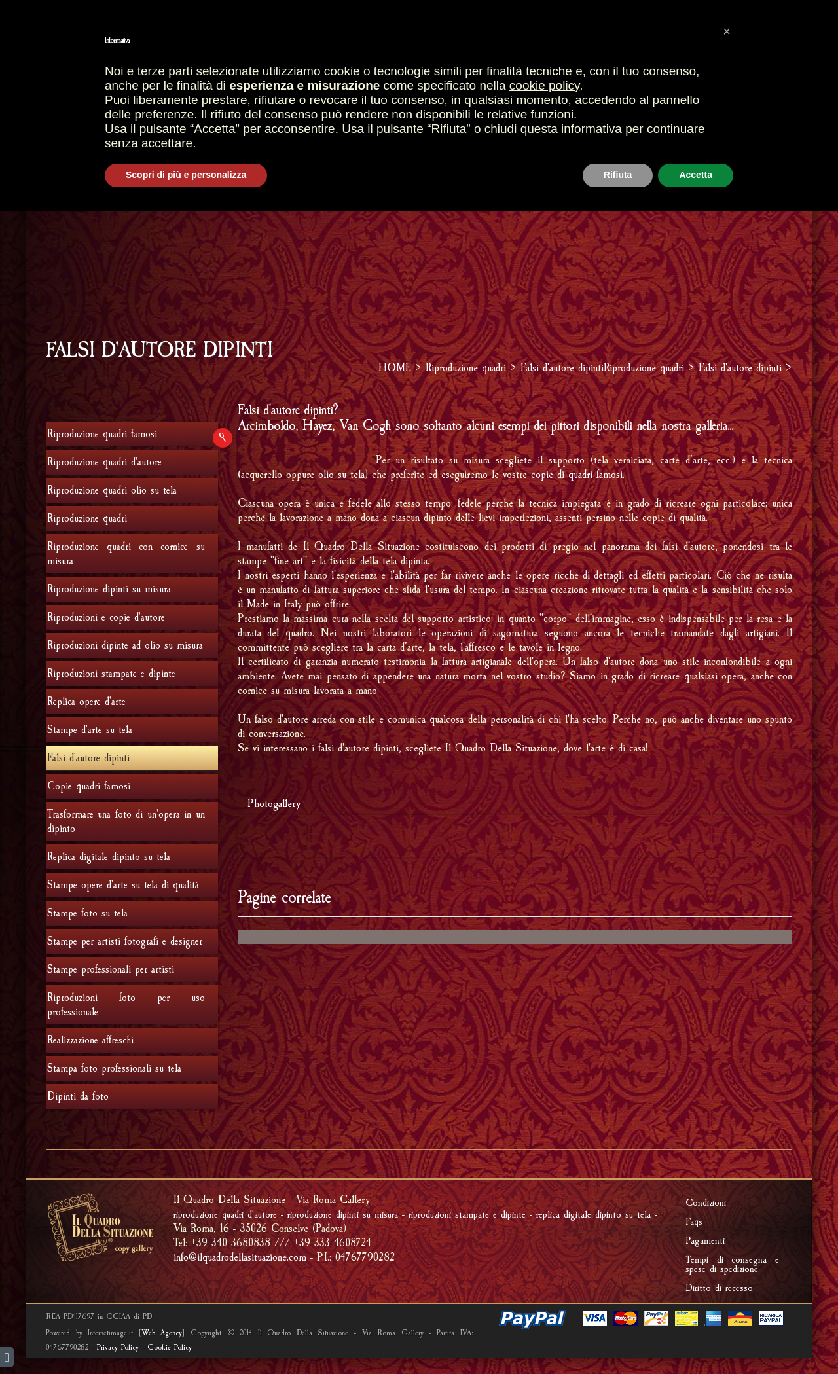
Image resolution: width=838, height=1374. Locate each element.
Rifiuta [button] (618, 1338)
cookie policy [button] (544, 1249)
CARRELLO (391, 37)
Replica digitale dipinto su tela (108, 857)
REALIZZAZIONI (553, 84)
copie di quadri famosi (577, 474)
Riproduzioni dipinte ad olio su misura (125, 645)
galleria (711, 425)
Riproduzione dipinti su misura (109, 589)
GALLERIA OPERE (406, 83)
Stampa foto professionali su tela (114, 1068)
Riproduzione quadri (654, 84)
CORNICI (485, 84)
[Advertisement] (419, 222)
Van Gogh (365, 425)
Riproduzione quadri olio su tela (112, 490)
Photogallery (274, 803)
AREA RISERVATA (729, 37)
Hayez (317, 425)
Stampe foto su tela (87, 913)
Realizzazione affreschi (90, 1040)
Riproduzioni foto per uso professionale (126, 1004)
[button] (726, 1194)
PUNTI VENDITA (315, 84)
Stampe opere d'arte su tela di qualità (123, 885)
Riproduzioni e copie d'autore (106, 617)
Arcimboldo (266, 425)
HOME (251, 84)
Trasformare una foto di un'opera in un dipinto (126, 821)
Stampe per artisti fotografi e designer (124, 941)
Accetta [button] (695, 1338)
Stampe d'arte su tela (89, 730)
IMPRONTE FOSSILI (399, 111)
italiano (70, 11)
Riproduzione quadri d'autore (104, 462)
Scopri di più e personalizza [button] (186, 1338)
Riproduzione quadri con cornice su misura (126, 553)
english (48, 11)
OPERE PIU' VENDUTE (294, 37)
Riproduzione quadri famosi (102, 434)
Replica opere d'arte (86, 702)
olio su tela (341, 474)
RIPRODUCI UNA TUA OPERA (516, 111)
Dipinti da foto (78, 1096)
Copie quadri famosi (88, 786)
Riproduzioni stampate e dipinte (111, 673)
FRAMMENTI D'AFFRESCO (288, 111)
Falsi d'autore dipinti (562, 367)
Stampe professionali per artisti (110, 969)
